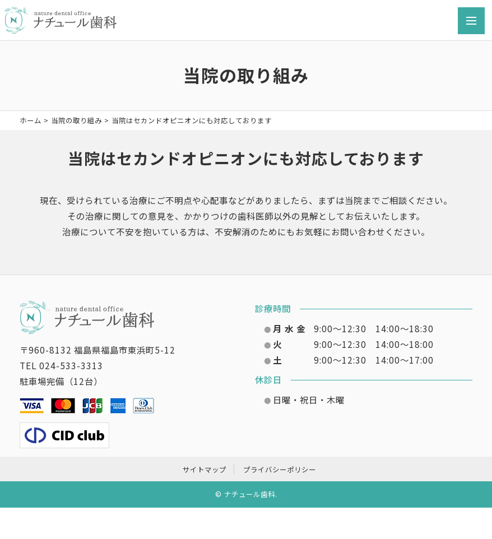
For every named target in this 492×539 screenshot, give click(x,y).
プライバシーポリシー (279, 469)
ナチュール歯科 (249, 494)
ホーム (30, 120)
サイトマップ (204, 469)
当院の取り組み (76, 120)
